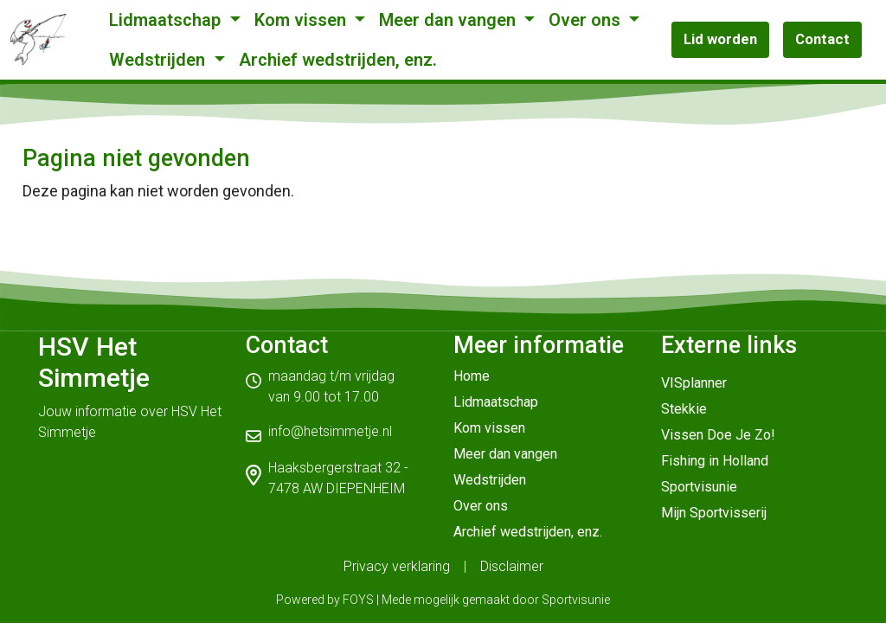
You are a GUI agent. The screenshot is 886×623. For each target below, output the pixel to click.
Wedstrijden (159, 59)
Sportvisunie (699, 486)
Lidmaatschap (167, 20)
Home (471, 376)
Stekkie (684, 409)
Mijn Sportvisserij (714, 512)
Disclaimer (511, 566)
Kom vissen (302, 20)
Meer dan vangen (449, 20)
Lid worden (720, 39)
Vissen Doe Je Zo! (718, 435)
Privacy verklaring (396, 566)
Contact (822, 39)
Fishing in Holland (714, 461)
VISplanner (694, 383)
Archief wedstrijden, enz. (338, 59)
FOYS (358, 600)
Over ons (587, 20)
